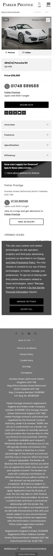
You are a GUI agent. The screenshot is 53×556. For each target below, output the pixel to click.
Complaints (26, 372)
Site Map (26, 366)
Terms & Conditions (26, 348)
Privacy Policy (26, 354)
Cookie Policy (26, 360)
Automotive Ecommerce (33, 548)
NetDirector (10, 548)
